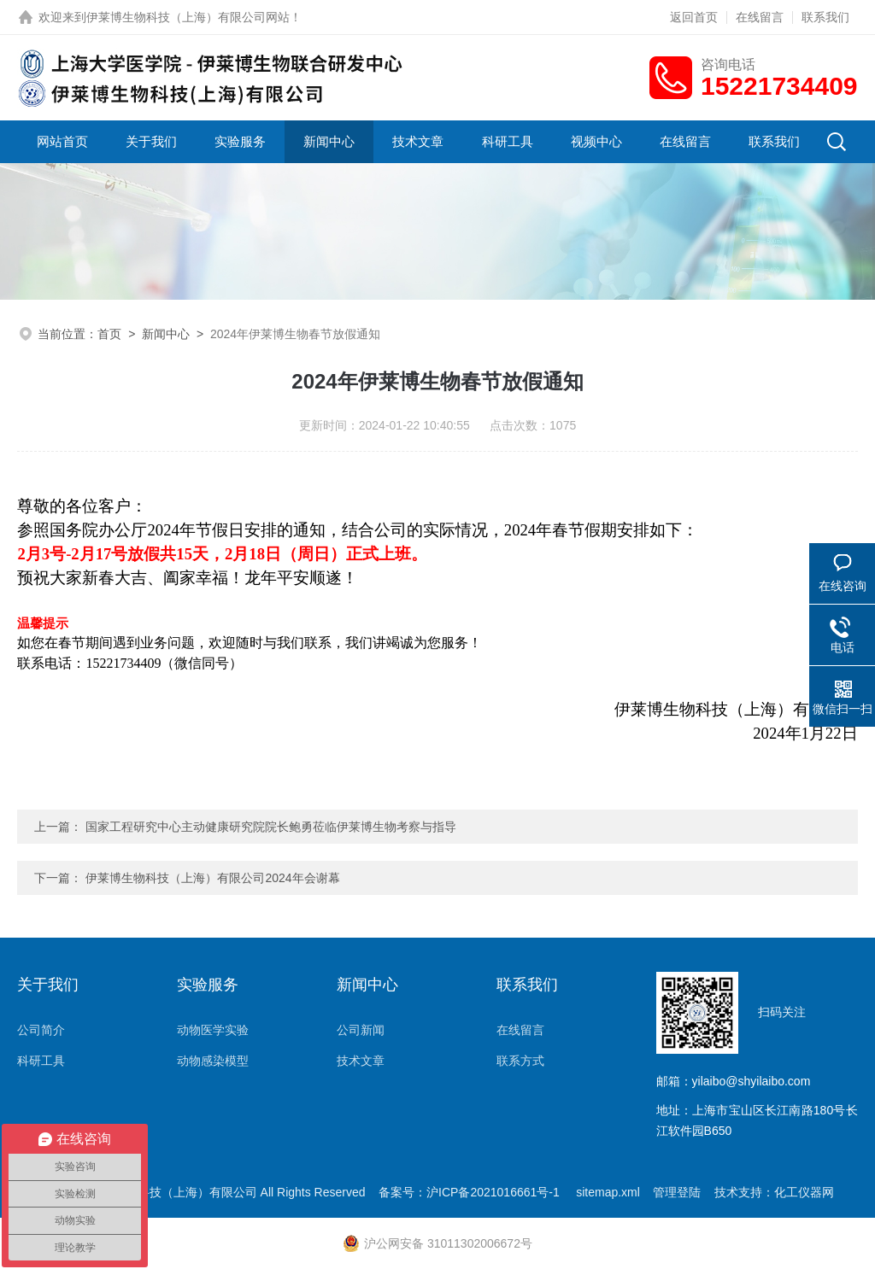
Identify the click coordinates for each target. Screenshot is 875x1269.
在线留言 (760, 17)
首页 (109, 334)
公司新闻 (361, 1030)
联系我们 (825, 17)
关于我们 (151, 141)
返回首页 (694, 17)
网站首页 (62, 141)
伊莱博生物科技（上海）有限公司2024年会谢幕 (212, 878)
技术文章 (417, 141)
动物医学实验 (213, 1030)
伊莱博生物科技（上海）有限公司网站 (188, 17)
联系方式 (520, 1060)
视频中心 (596, 141)
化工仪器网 (804, 1192)
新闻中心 (329, 141)
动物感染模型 (213, 1060)
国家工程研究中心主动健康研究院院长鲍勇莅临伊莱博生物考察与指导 (270, 826)
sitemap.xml (608, 1192)
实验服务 (240, 141)
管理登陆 (677, 1192)
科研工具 (507, 141)
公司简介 (41, 1030)
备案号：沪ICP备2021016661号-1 (471, 1192)
